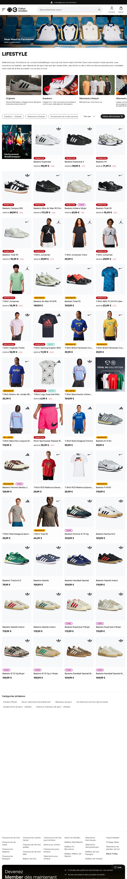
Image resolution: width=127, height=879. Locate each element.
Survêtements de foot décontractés (92, 702)
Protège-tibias (112, 842)
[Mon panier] (121, 9)
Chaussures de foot (11, 837)
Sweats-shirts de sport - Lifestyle (17, 707)
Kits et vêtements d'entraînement (36, 702)
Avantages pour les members (63, 2)
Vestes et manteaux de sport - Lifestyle (53, 707)
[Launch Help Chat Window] (118, 867)
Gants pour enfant (52, 844)
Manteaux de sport (63, 702)
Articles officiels (10, 702)
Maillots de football (93, 858)
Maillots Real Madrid (73, 842)
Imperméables (112, 837)
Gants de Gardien (72, 837)
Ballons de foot (29, 858)
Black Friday (112, 854)
